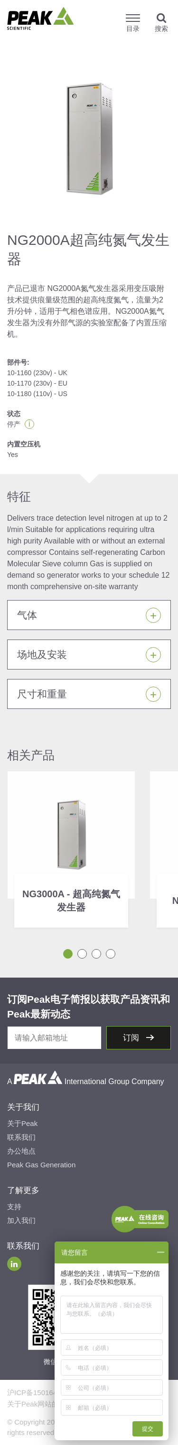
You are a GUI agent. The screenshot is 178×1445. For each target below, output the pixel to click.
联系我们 (21, 1137)
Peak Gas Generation (41, 1165)
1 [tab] (68, 954)
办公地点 (21, 1151)
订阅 (132, 1037)
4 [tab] (110, 954)
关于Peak (22, 1123)
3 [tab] (96, 954)
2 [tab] (82, 954)
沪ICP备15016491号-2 (42, 1392)
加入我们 (21, 1220)
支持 (14, 1207)
